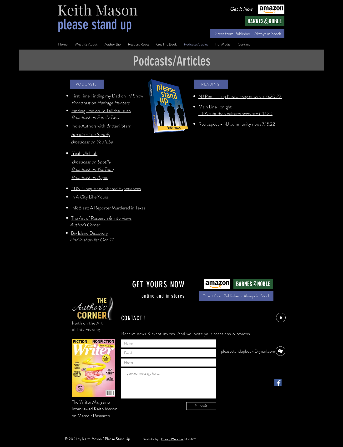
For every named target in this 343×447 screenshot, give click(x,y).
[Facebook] (278, 382)
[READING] (211, 84)
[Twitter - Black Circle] (277, 437)
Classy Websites (172, 439)
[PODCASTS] (87, 84)
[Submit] (201, 406)
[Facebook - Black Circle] (266, 437)
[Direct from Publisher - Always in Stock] (247, 33)
